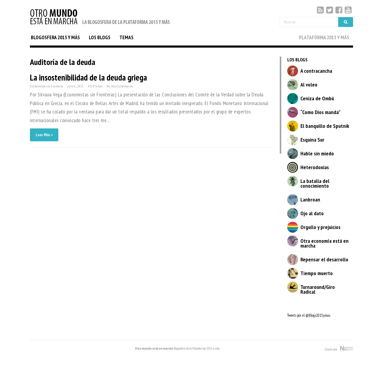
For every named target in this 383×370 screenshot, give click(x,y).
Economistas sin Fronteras (46, 86)
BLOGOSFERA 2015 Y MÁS (55, 37)
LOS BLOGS (99, 37)
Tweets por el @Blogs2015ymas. (308, 315)
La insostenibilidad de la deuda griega (88, 77)
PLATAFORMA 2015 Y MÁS (324, 37)
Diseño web (339, 348)
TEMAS (126, 37)
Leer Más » (44, 134)
